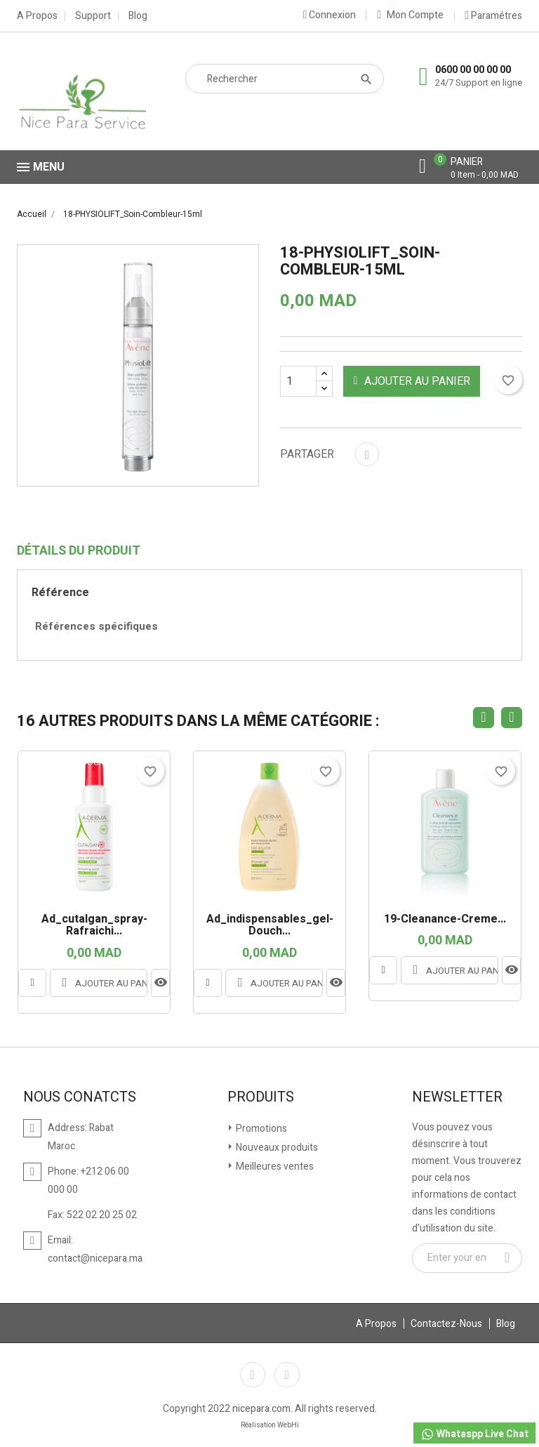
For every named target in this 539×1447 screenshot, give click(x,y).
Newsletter (457, 1097)
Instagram (287, 1374)
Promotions (260, 1128)
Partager (367, 454)
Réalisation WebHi (270, 1425)
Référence (60, 592)
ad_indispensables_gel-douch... (269, 925)
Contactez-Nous (446, 1323)
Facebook (252, 1374)
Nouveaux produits (276, 1147)
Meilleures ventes (274, 1166)
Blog (137, 16)
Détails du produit (78, 551)
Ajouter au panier (412, 381)
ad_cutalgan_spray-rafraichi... (94, 925)
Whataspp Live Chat (474, 1434)
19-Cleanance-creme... (445, 919)
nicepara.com (261, 1408)
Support (93, 16)
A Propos (37, 16)
